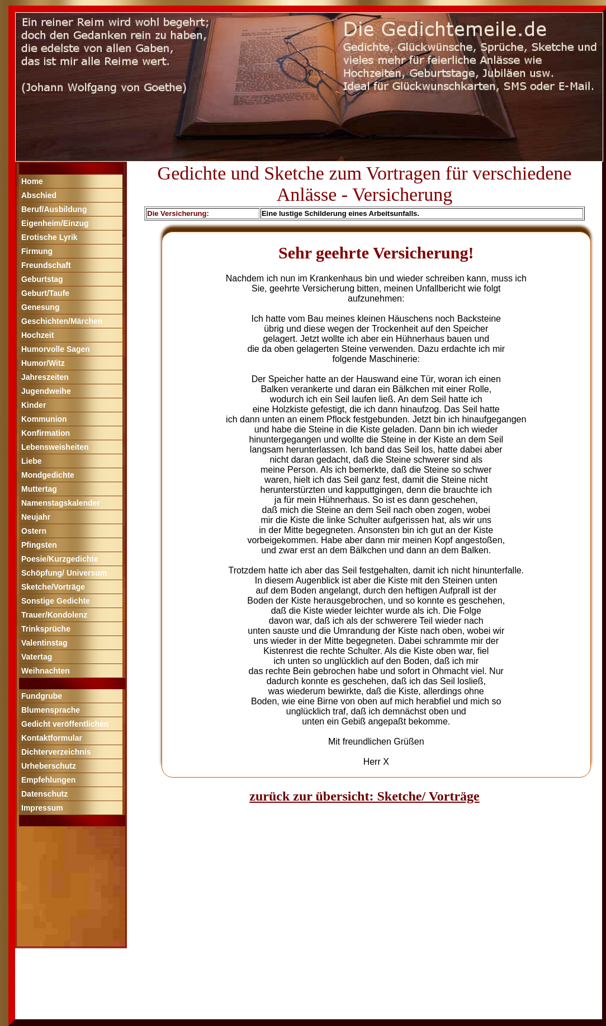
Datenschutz (44, 793)
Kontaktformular (51, 737)
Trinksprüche (45, 628)
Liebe (31, 460)
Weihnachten (45, 670)
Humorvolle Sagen (55, 349)
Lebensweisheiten (55, 447)
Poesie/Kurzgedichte (59, 558)
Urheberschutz (48, 765)
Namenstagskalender (60, 502)
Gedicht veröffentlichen (64, 723)
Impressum (42, 807)
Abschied (38, 195)
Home (32, 181)
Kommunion (44, 419)
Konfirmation (45, 433)
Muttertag (39, 488)
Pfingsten (39, 544)
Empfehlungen (48, 779)
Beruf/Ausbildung (54, 209)
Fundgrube (41, 695)
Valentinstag (44, 642)
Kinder (33, 405)
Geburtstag (42, 279)
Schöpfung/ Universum (64, 572)
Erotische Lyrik (49, 237)
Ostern (33, 530)
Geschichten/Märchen (62, 321)
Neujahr (35, 516)
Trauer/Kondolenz (54, 614)
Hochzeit (37, 335)
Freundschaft (46, 265)
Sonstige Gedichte (55, 600)
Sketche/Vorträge (53, 586)
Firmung (37, 251)
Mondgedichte (47, 474)
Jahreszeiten (45, 377)
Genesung (40, 307)
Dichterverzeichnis (56, 751)
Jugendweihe (46, 391)
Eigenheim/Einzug (55, 223)
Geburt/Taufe (45, 293)
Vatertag (36, 656)
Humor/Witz (43, 363)
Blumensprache (50, 709)
